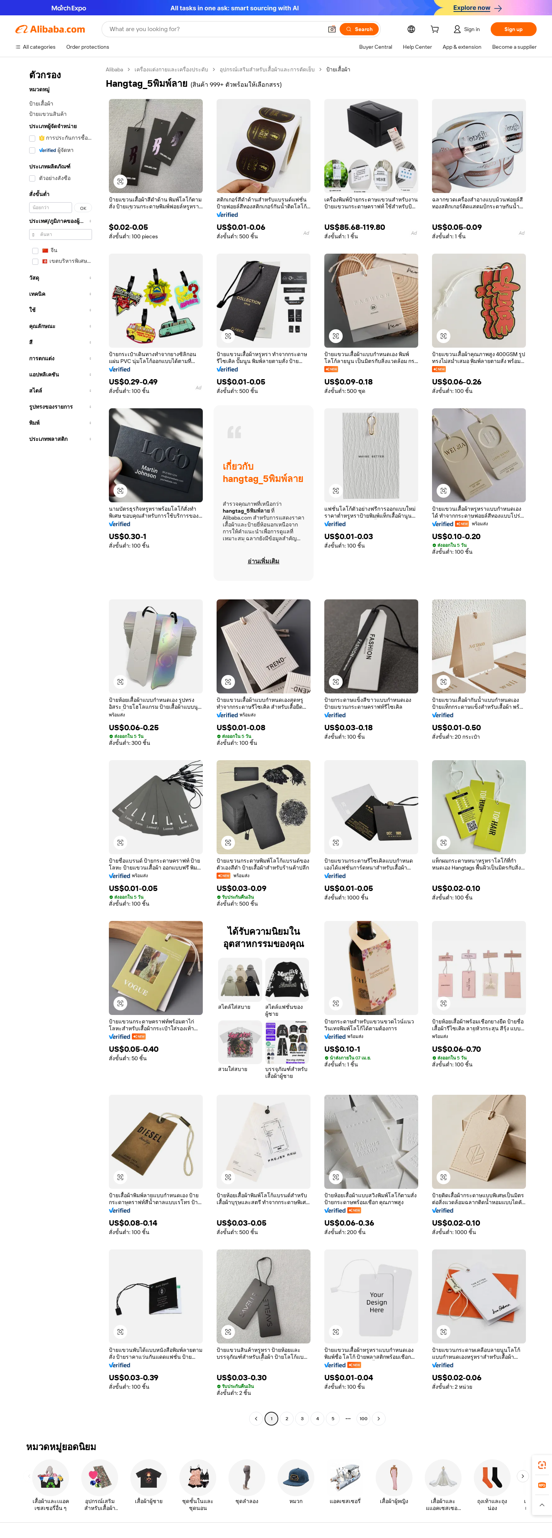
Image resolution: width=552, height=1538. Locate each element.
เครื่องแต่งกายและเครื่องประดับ (171, 69)
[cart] (436, 30)
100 (364, 1418)
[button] (332, 29)
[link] (542, 1465)
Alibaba (114, 69)
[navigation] (58, 745)
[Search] (359, 29)
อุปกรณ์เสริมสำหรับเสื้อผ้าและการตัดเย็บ (267, 69)
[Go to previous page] (256, 1419)
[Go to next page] (379, 1419)
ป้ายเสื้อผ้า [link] (338, 69)
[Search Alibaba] (215, 29)
